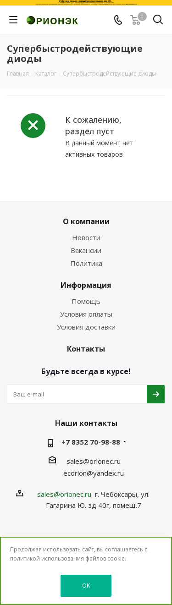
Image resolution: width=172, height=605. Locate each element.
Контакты (86, 349)
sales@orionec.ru (94, 461)
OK (86, 585)
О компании (86, 221)
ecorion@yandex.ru (93, 473)
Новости (86, 237)
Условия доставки (86, 326)
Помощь (86, 301)
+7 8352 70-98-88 (90, 441)
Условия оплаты (86, 314)
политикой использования (47, 558)
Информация (86, 285)
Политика (86, 263)
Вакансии (86, 250)
